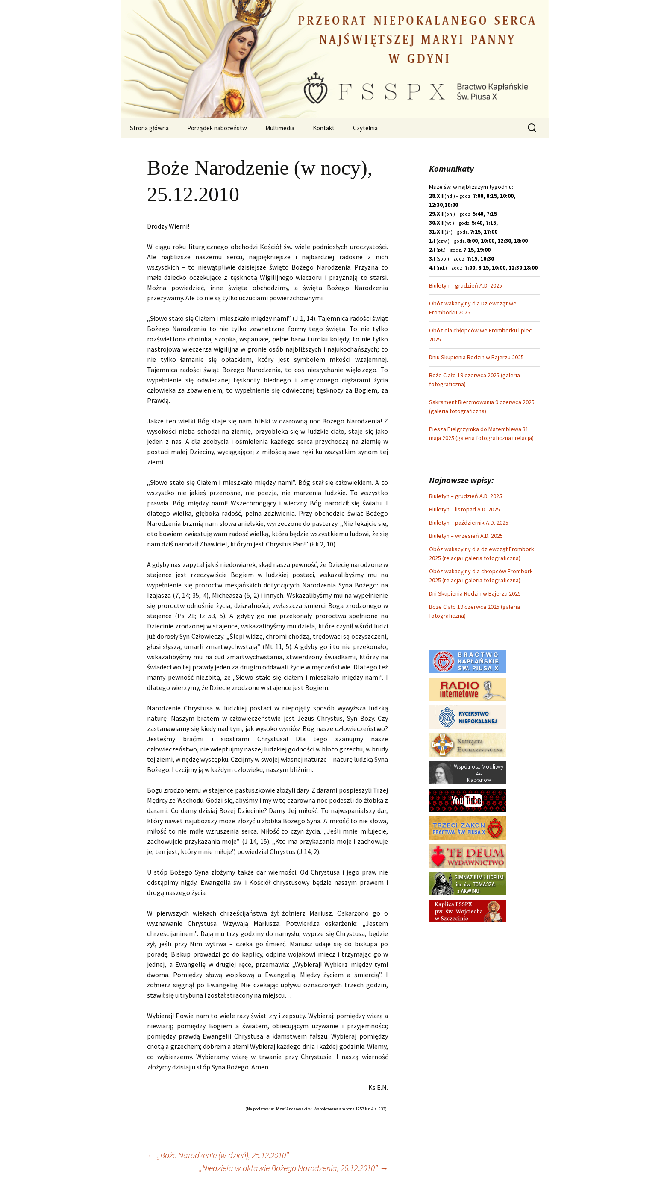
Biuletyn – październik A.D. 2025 (468, 522)
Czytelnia (365, 128)
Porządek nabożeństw (217, 128)
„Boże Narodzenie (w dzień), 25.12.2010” (218, 1155)
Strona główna (149, 128)
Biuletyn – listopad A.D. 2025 (464, 509)
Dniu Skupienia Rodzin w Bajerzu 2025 (476, 357)
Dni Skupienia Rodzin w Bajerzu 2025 (475, 593)
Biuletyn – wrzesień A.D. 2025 (466, 536)
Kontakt (324, 128)
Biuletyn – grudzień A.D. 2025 (465, 285)
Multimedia (279, 128)
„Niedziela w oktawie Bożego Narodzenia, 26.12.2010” (293, 1167)
